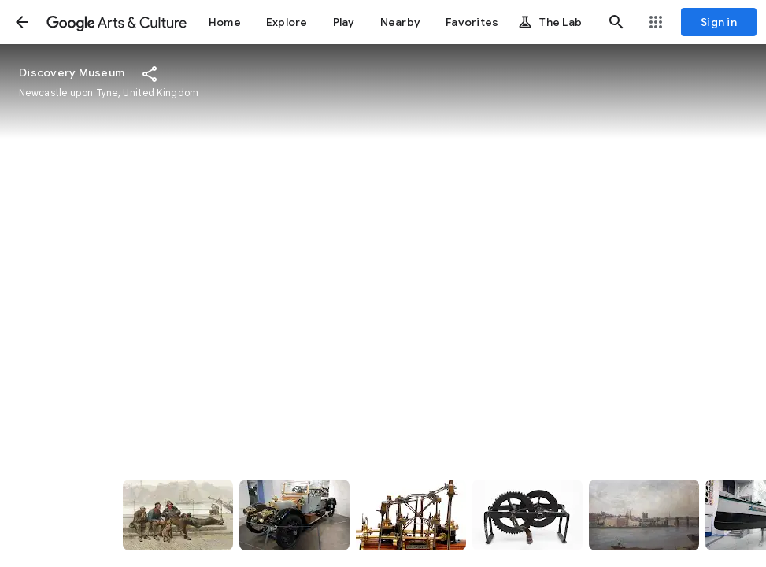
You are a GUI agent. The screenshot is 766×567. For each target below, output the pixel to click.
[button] (22, 22)
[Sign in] (719, 22)
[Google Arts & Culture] (116, 22)
